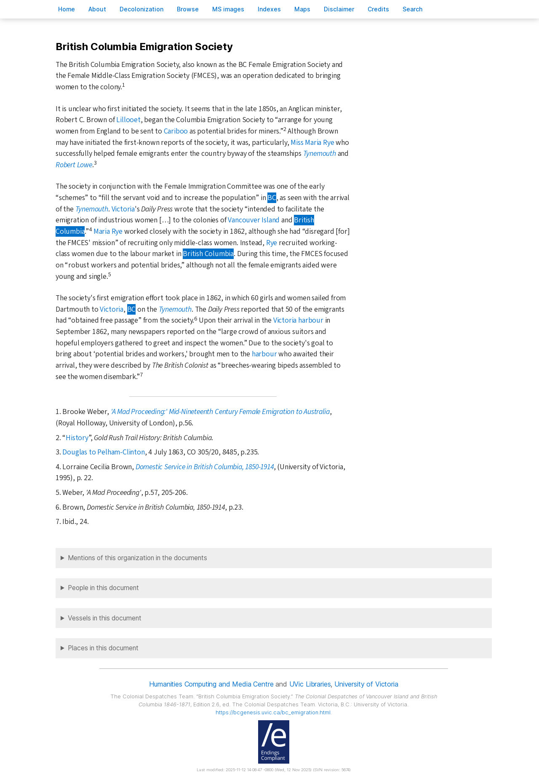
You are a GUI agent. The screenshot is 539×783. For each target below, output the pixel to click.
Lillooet (128, 120)
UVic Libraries (310, 684)
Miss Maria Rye (312, 142)
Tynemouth (319, 153)
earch (413, 9)
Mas (302, 9)
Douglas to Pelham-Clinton (103, 452)
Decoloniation (141, 9)
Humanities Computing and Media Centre (211, 684)
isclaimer (339, 9)
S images (228, 9)
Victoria (123, 209)
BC (271, 197)
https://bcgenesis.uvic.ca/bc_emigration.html (273, 712)
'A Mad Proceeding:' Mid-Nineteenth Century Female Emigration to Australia (220, 411)
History (77, 438)
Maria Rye (108, 231)
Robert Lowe (74, 165)
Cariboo (176, 131)
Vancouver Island (254, 220)
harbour (264, 354)
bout (97, 9)
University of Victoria (366, 684)
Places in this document (103, 648)
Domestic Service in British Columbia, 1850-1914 (205, 467)
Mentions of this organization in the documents (137, 558)
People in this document (103, 588)
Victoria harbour (298, 320)
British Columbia (208, 254)
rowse (188, 9)
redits (378, 9)
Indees (269, 9)
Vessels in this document (104, 618)
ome (66, 9)
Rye (271, 243)
